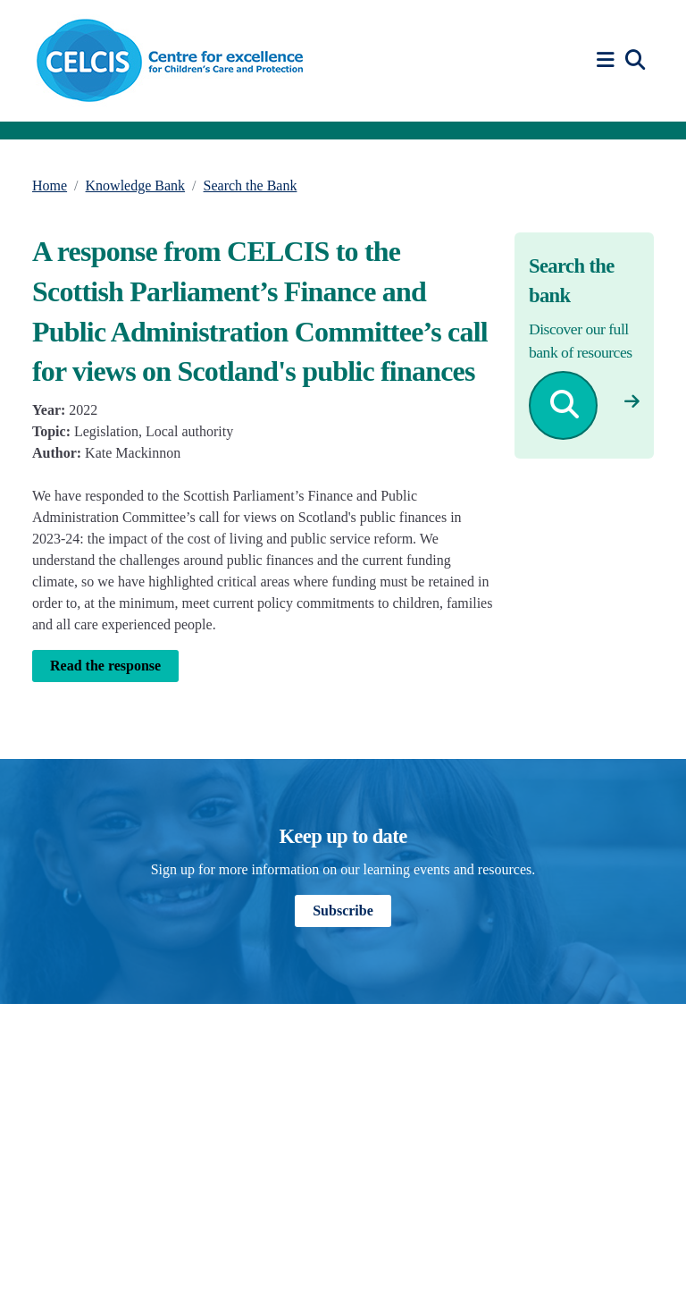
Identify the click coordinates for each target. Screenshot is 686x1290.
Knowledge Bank (136, 185)
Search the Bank (250, 185)
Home (49, 185)
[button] (608, 60)
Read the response (105, 665)
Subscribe (343, 910)
